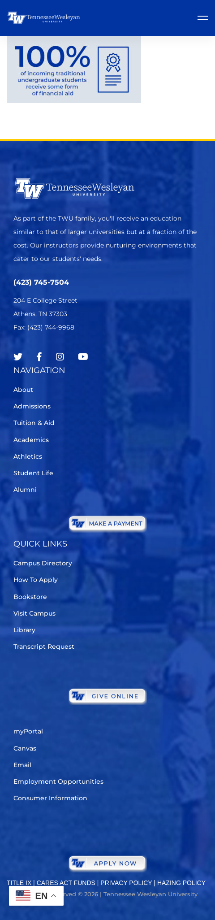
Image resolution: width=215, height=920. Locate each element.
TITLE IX (19, 882)
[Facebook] (39, 357)
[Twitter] (18, 357)
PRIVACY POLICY (126, 882)
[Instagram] (60, 357)
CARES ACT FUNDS (66, 882)
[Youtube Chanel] (83, 357)
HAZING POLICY (181, 882)
